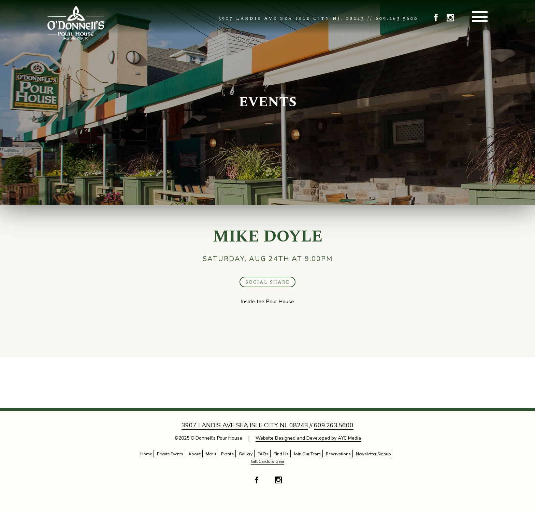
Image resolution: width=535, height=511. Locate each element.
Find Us (281, 454)
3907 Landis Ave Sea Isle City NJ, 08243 (291, 18)
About (194, 454)
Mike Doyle (268, 236)
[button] (436, 18)
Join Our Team (307, 454)
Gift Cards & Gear (267, 461)
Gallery (245, 454)
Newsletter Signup (373, 454)
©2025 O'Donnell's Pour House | (267, 438)
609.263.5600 (397, 18)
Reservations (338, 454)
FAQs (263, 454)
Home (146, 454)
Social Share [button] (267, 282)
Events (268, 102)
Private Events (170, 454)
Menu (211, 454)
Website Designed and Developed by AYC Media (308, 438)
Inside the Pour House (267, 301)
